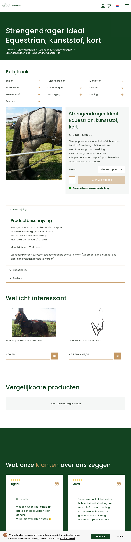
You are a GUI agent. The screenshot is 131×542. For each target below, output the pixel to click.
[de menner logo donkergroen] (11, 6)
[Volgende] (130, 333)
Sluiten (120, 536)
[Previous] (1, 333)
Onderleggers (55, 87)
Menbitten (95, 80)
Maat (72, 169)
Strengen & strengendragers (56, 49)
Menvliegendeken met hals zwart (25, 340)
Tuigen (9, 80)
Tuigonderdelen (25, 49)
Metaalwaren (13, 87)
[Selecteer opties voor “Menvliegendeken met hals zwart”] (54, 356)
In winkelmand (103, 179)
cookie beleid (67, 538)
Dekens (93, 87)
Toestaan (100, 536)
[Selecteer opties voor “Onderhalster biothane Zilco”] (117, 356)
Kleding (93, 94)
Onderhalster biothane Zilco (85, 340)
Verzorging (54, 94)
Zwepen (10, 101)
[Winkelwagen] (109, 6)
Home (9, 49)
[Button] (103, 5)
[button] (127, 6)
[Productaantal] (72, 180)
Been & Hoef (13, 94)
